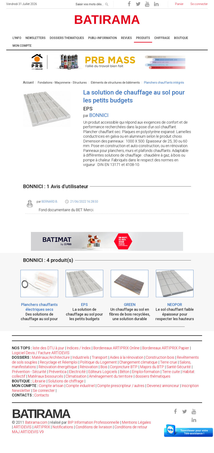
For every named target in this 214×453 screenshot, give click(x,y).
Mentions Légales (136, 422)
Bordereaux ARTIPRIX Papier (165, 348)
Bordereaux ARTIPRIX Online (116, 348)
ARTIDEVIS (23, 427)
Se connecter (44, 390)
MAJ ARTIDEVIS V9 (28, 432)
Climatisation (76, 376)
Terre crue (168, 362)
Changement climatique (138, 362)
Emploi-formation (146, 371)
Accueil (28, 82)
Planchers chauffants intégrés (164, 82)
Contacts (41, 395)
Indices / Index (79, 348)
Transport (99, 357)
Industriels (80, 357)
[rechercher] (106, 3)
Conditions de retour (131, 427)
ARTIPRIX (42, 427)
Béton (124, 371)
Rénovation (89, 367)
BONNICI (98, 115)
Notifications (63, 427)
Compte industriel (80, 385)
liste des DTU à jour (48, 348)
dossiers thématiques (152, 376)
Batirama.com (36, 422)
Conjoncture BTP (124, 367)
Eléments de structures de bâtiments (115, 82)
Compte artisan (51, 385)
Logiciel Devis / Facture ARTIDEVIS (40, 353)
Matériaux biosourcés (45, 376)
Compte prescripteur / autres (120, 385)
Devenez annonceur (163, 385)
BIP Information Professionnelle (93, 422)
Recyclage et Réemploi (59, 362)
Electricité (77, 371)
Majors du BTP (152, 367)
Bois (103, 367)
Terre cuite (171, 371)
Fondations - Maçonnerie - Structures (62, 82)
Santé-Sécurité (179, 367)
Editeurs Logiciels (102, 371)
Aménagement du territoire (111, 376)
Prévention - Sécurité (29, 371)
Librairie (39, 381)
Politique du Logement (98, 362)
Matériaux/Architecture (51, 357)
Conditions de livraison (94, 427)
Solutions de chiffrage (66, 381)
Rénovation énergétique (57, 367)
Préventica (57, 371)
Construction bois (160, 357)
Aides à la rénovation (126, 357)
